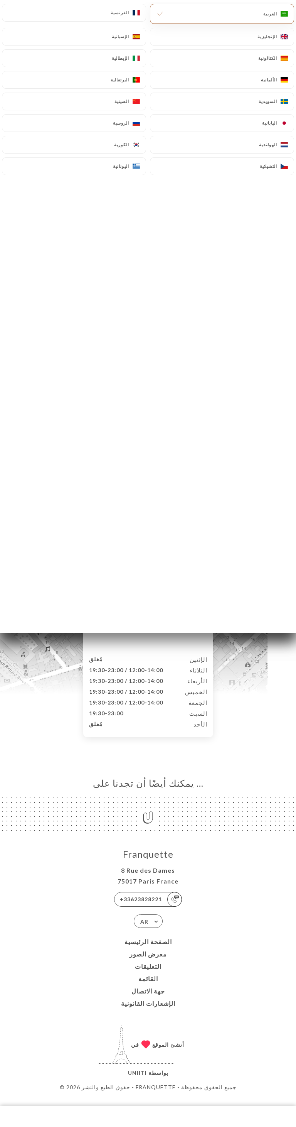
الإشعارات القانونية (148, 1011)
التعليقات (148, 974)
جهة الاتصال (148, 999)
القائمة (148, 986)
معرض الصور (148, 962)
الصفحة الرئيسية (148, 949)
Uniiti (137, 1081)
